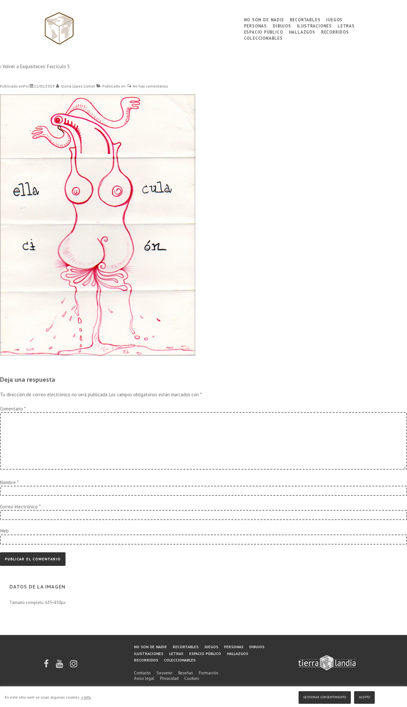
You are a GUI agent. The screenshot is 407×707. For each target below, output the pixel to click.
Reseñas (185, 673)
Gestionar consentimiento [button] (324, 696)
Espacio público (263, 31)
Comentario (12, 409)
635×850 (53, 602)
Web (4, 531)
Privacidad (169, 678)
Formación (208, 673)
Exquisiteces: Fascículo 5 (45, 66)
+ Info (86, 697)
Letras (346, 25)
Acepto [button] (364, 696)
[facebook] (46, 666)
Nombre (8, 482)
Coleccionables (263, 38)
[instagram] (73, 666)
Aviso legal (144, 678)
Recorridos (335, 31)
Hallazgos (302, 31)
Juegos (334, 19)
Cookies (191, 678)
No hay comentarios (150, 86)
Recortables (305, 19)
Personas (255, 25)
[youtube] (60, 666)
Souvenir (164, 673)
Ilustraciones (314, 25)
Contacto (142, 673)
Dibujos (282, 25)
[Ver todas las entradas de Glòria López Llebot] (76, 86)
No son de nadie (264, 19)
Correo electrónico (19, 507)
